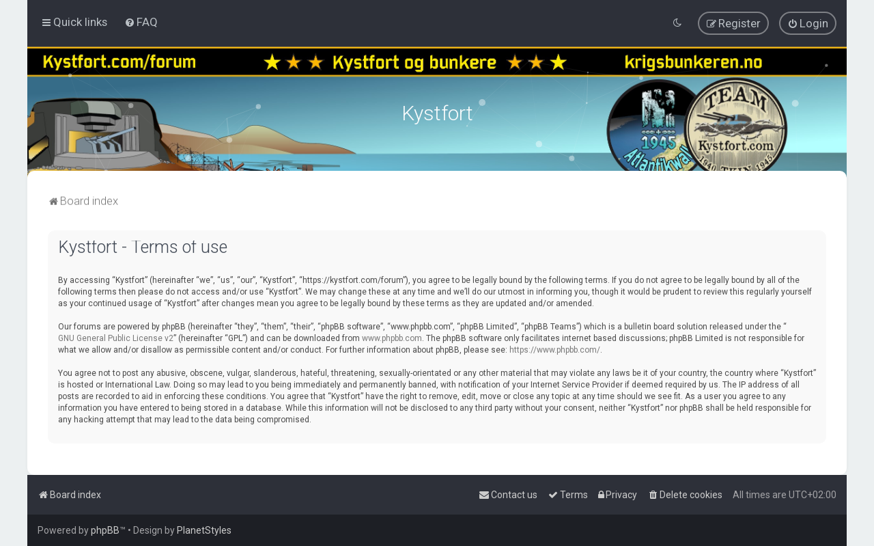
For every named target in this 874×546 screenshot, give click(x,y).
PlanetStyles (204, 530)
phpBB (105, 530)
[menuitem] (141, 22)
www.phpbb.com (392, 337)
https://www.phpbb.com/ (554, 348)
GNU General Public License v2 (115, 337)
